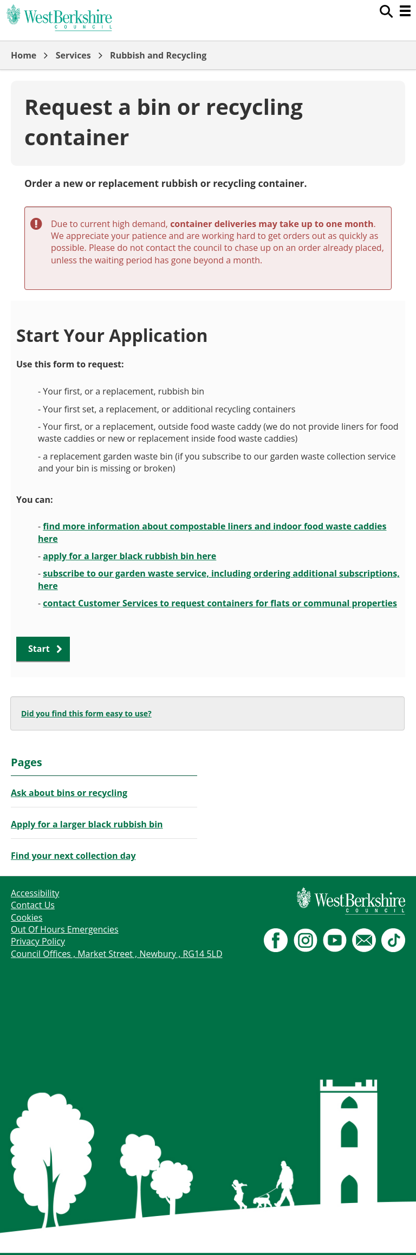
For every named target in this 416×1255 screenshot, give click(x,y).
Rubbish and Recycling (158, 55)
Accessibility (35, 893)
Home (23, 55)
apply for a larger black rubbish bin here (129, 556)
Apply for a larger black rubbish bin (87, 824)
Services (73, 55)
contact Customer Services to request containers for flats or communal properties (220, 603)
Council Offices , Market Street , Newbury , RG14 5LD (117, 954)
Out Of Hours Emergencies (65, 929)
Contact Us (33, 905)
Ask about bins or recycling (69, 793)
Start (39, 649)
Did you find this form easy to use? (86, 713)
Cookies (26, 917)
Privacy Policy (38, 941)
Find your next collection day (73, 856)
